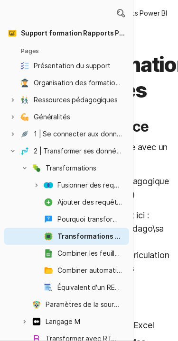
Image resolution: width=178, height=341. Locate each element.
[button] (120, 13)
